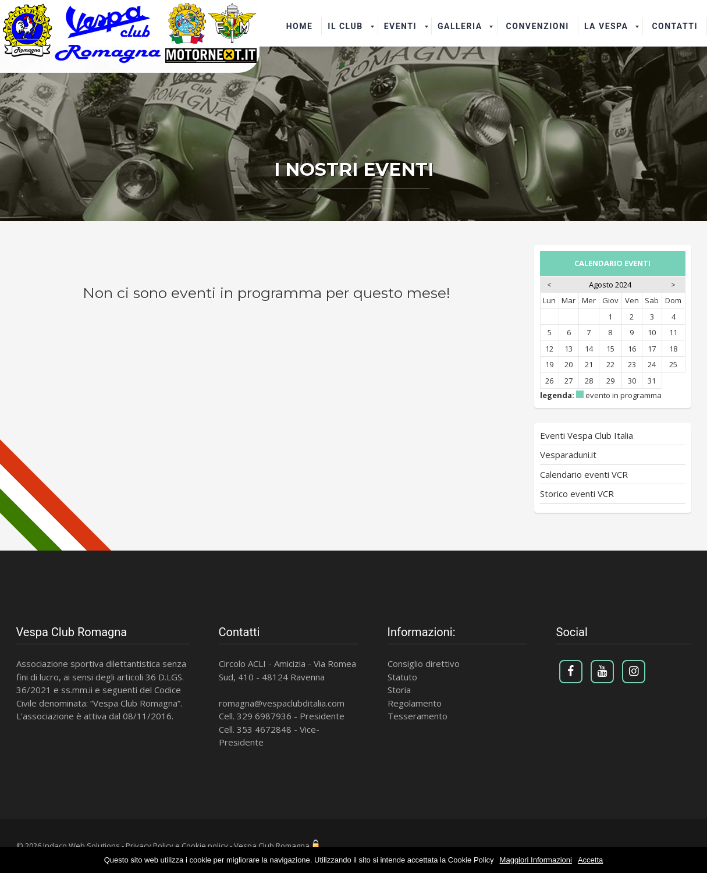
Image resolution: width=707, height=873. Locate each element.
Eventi (400, 26)
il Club (345, 26)
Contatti (675, 26)
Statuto (402, 677)
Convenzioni (537, 26)
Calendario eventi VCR (584, 474)
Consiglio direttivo (424, 663)
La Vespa (606, 26)
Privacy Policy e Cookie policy (177, 845)
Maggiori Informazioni (536, 860)
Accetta (590, 860)
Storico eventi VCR (577, 493)
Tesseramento (417, 716)
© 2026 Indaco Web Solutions (68, 845)
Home (299, 26)
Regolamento (415, 703)
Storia (399, 689)
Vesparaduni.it (568, 454)
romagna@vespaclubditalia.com (281, 703)
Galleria (460, 26)
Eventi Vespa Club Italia (586, 435)
